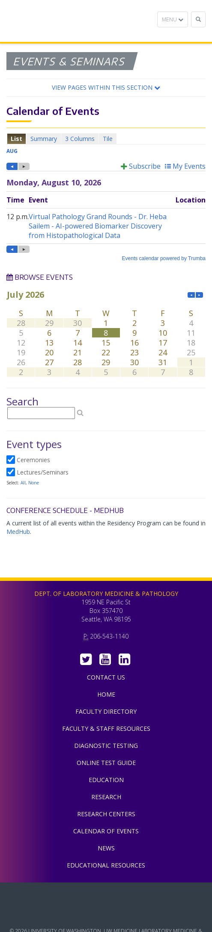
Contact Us (106, 677)
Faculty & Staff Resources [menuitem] (106, 728)
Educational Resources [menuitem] (106, 865)
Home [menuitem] (106, 694)
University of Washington (106, 914)
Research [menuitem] (106, 797)
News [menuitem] (106, 848)
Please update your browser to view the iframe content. (106, 138)
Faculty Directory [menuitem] (106, 711)
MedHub (18, 532)
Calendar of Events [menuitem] (106, 831)
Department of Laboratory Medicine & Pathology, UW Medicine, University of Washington (50, 21)
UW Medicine (106, 895)
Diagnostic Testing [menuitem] (106, 745)
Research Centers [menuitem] (106, 814)
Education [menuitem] (106, 780)
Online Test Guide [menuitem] (106, 763)
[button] (106, 87)
